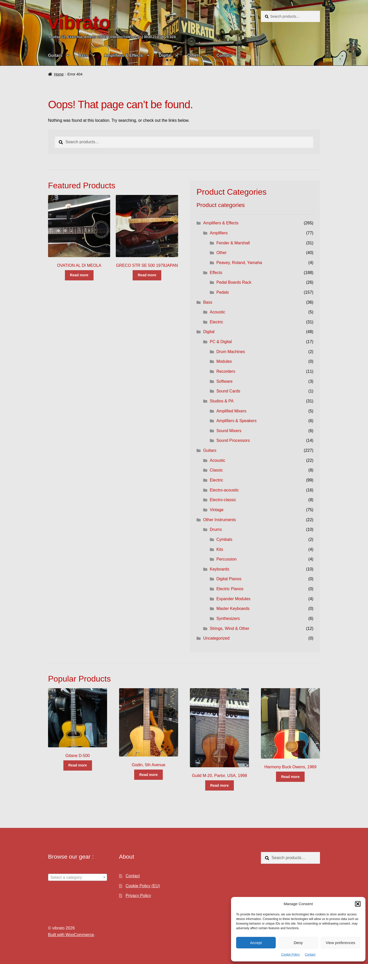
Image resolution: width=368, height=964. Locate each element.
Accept (256, 942)
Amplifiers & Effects (123, 55)
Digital (165, 55)
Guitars (55, 55)
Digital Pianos (228, 579)
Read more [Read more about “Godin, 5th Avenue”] (148, 775)
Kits (219, 549)
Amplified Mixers (231, 411)
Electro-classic (223, 500)
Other (221, 252)
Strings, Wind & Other (229, 628)
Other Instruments (219, 520)
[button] (357, 903)
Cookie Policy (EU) (142, 886)
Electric (216, 322)
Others (194, 55)
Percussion (226, 559)
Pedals (222, 292)
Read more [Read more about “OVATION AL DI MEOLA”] (79, 275)
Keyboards (219, 569)
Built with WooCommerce (71, 935)
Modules (224, 361)
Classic (216, 470)
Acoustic (217, 312)
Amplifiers (219, 233)
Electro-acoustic (224, 490)
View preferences (340, 942)
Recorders (225, 371)
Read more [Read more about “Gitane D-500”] (77, 765)
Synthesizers (228, 618)
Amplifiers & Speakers (236, 421)
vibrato (79, 22)
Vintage (217, 510)
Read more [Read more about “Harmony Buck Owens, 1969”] (290, 777)
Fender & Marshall (233, 243)
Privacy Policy (138, 895)
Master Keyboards (233, 608)
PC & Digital (221, 341)
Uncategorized (216, 638)
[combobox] (77, 877)
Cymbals (224, 539)
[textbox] (77, 877)
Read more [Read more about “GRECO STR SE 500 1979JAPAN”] (147, 275)
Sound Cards (228, 391)
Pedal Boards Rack (233, 282)
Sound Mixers (228, 431)
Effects (216, 272)
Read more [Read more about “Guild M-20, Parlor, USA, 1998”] (219, 785)
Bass (83, 55)
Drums (216, 529)
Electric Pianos (230, 589)
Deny (298, 942)
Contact (310, 954)
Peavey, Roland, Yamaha (239, 262)
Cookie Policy (290, 954)
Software (224, 381)
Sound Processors (233, 440)
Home (59, 74)
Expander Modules (233, 599)
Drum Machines (230, 351)
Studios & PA (222, 401)
